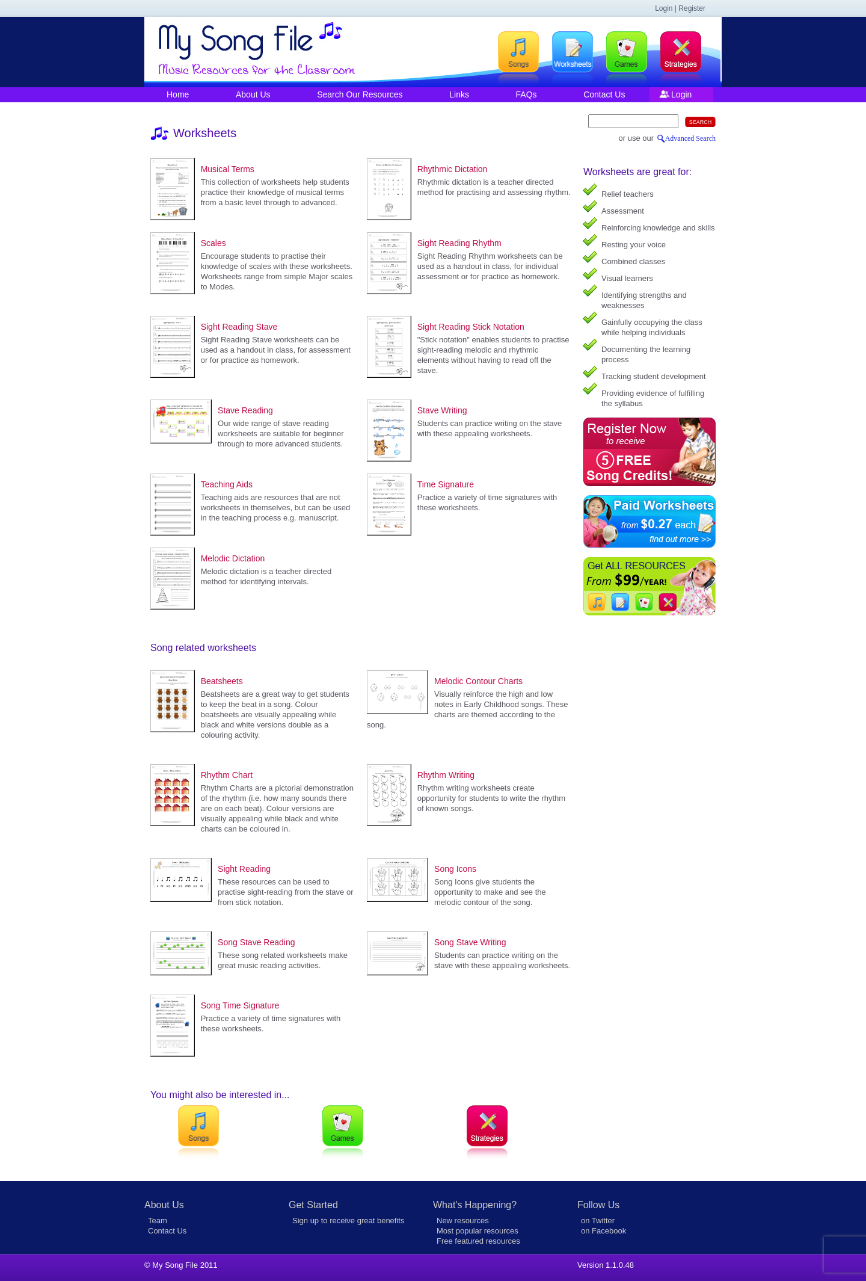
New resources (463, 1220)
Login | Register (680, 8)
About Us (253, 94)
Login (681, 94)
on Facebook (603, 1230)
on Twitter (598, 1220)
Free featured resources (478, 1241)
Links (459, 94)
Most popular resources (477, 1230)
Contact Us (604, 94)
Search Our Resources (359, 94)
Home (178, 94)
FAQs (526, 94)
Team (157, 1220)
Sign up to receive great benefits (348, 1220)
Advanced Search (690, 138)
